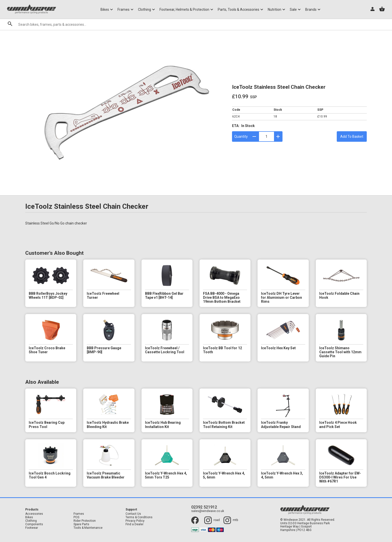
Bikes (29, 517)
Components (34, 524)
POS (76, 517)
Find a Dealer (135, 524)
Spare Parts (81, 524)
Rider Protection (85, 520)
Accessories (34, 514)
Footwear (31, 528)
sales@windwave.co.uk (207, 511)
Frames (79, 514)
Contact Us (133, 514)
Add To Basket (351, 136)
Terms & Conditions (139, 517)
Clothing (31, 520)
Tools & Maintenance (88, 528)
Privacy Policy (135, 520)
